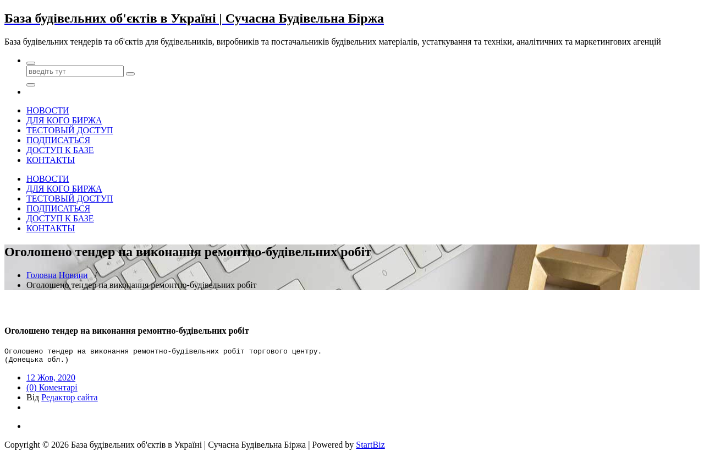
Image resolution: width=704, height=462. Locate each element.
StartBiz (370, 448)
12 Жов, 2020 (50, 380)
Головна (41, 275)
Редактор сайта (69, 400)
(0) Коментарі (52, 390)
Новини (73, 275)
